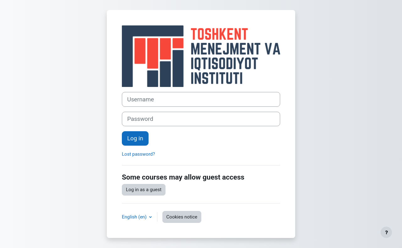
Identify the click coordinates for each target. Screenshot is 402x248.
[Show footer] (386, 232)
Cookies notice (182, 217)
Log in (135, 138)
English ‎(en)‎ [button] (135, 217)
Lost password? (138, 154)
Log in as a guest (143, 189)
